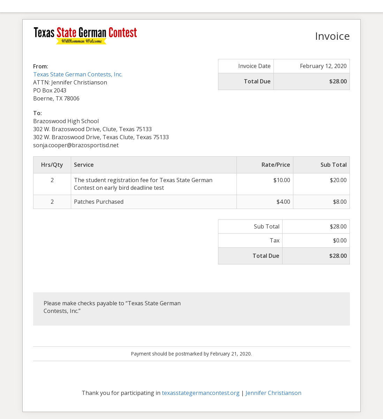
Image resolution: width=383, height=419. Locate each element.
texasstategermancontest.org (201, 393)
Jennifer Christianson (273, 393)
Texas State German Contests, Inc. (77, 74)
